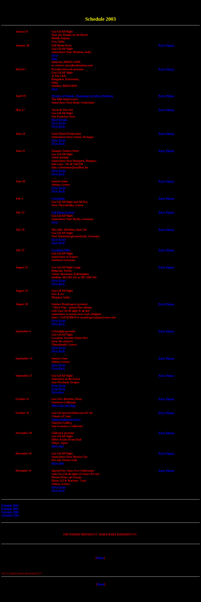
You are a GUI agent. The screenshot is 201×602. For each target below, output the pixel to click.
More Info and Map (64, 406)
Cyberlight (58, 199)
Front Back (58, 389)
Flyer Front (59, 124)
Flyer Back (58, 127)
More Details (59, 120)
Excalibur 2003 (61, 251)
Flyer (55, 56)
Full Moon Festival (63, 213)
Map (54, 59)
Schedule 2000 (10, 512)
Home (100, 560)
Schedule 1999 (10, 515)
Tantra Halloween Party (66, 420)
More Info (58, 447)
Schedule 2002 (10, 506)
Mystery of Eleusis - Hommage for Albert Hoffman (82, 96)
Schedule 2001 (10, 508)
